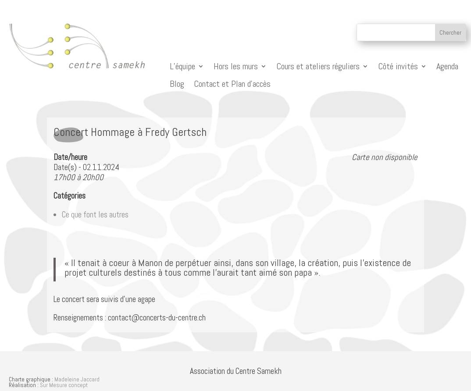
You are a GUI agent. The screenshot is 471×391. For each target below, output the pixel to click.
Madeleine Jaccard (77, 379)
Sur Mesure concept (64, 385)
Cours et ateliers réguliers (318, 66)
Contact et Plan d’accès (232, 83)
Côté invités (398, 66)
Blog (177, 83)
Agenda (447, 66)
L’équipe (182, 66)
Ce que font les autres (95, 214)
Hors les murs (236, 66)
